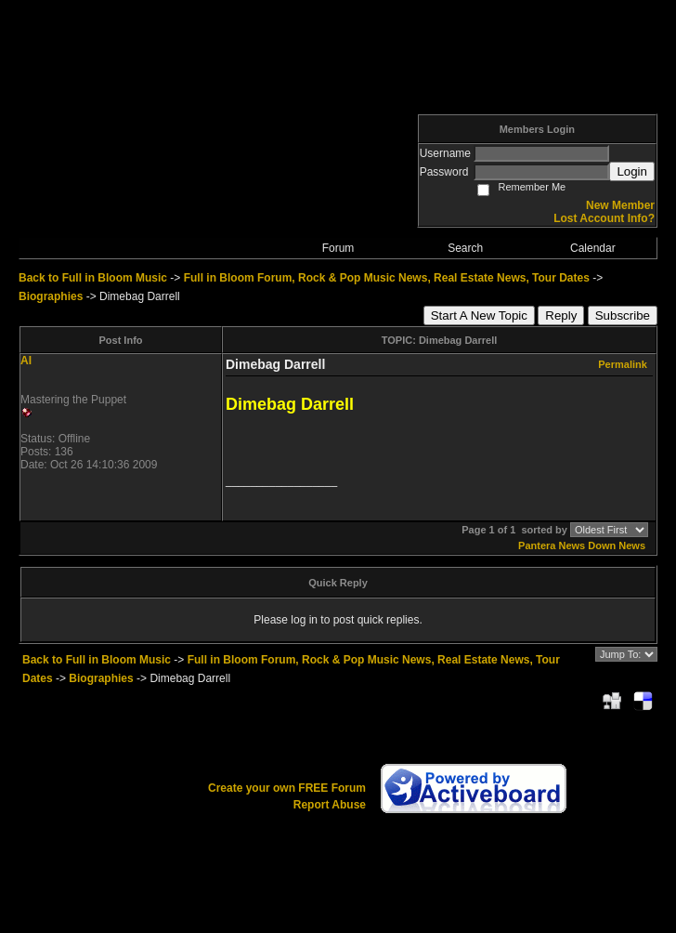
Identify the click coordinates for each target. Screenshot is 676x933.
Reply (561, 315)
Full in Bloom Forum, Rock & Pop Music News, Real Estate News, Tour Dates (387, 277)
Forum (338, 248)
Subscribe (622, 315)
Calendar (593, 248)
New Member (620, 205)
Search (465, 248)
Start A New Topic (479, 315)
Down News (616, 545)
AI (26, 360)
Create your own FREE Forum (287, 788)
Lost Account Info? (604, 218)
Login (632, 171)
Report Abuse (329, 804)
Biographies (51, 296)
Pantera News (551, 545)
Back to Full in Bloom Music (93, 277)
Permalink (622, 364)
